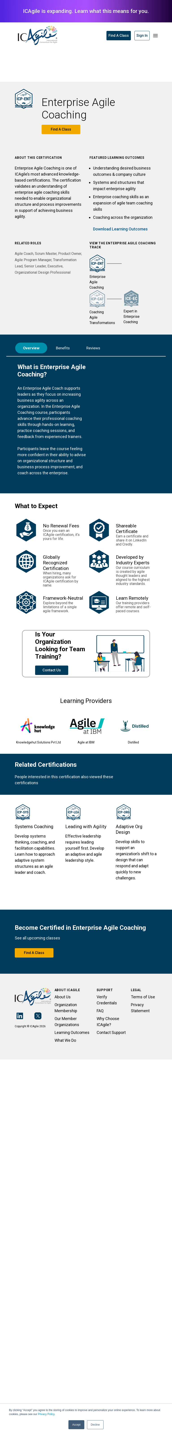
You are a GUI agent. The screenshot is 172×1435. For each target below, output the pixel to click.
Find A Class (118, 35)
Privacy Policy (46, 1414)
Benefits (63, 348)
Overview (31, 348)
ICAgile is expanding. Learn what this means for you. (86, 11)
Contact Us (51, 670)
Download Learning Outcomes (120, 229)
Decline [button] (95, 1424)
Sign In (142, 35)
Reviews (93, 348)
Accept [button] (76, 1424)
